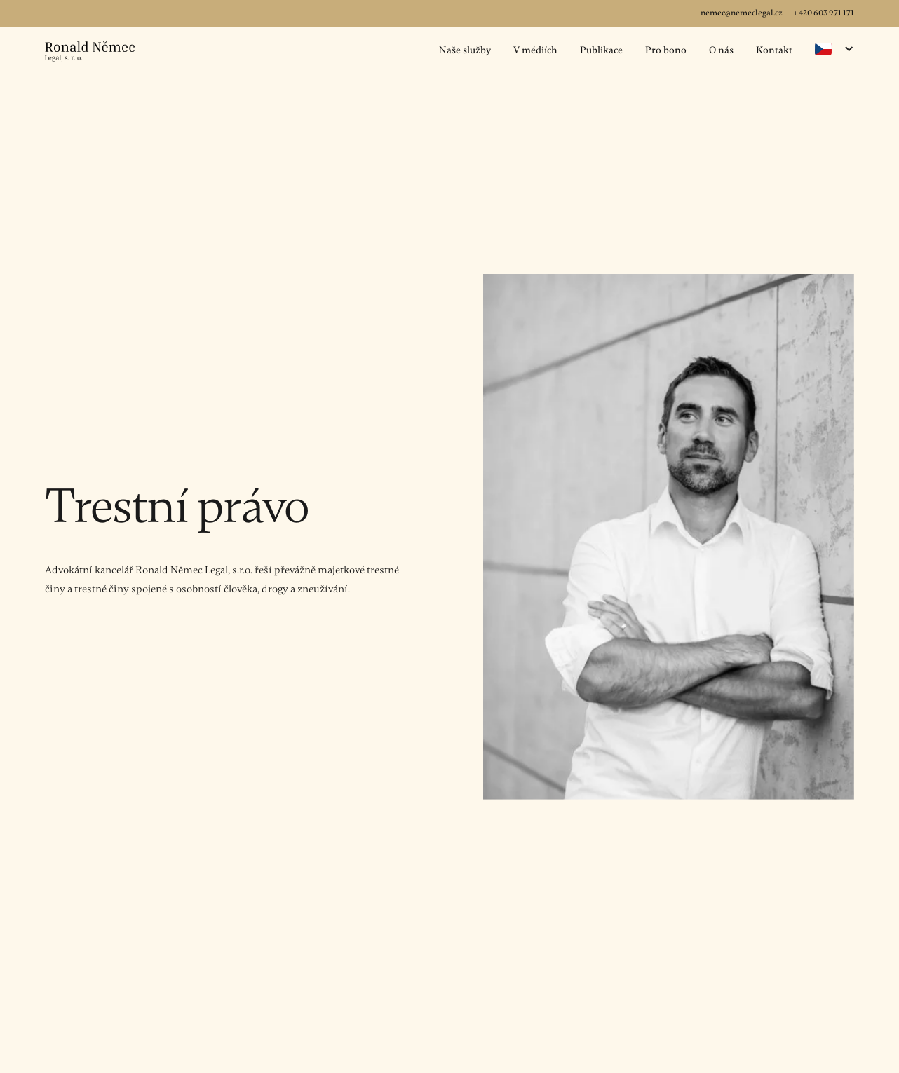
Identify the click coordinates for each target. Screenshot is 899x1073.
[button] (834, 49)
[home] (90, 51)
